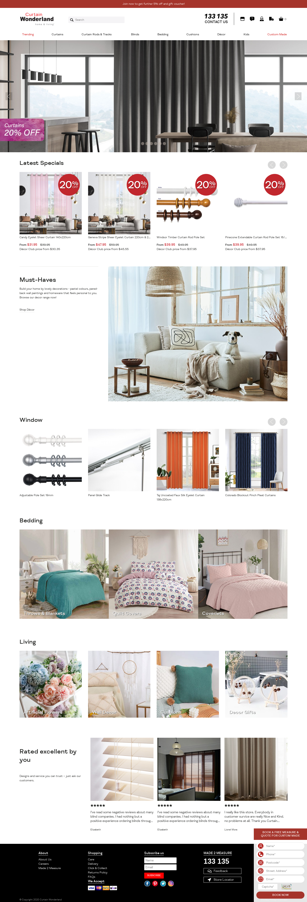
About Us (44, 859)
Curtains (57, 34)
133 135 (216, 861)
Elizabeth (95, 829)
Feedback (221, 871)
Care (91, 859)
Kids (246, 34)
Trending (28, 34)
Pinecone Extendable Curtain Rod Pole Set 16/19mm (256, 237)
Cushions (192, 34)
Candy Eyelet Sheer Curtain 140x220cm (45, 237)
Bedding (162, 34)
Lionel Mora (230, 829)
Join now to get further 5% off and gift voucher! (154, 4)
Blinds (135, 34)
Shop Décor (27, 309)
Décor (221, 34)
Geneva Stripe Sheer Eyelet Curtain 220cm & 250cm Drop (119, 237)
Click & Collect (97, 868)
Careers (43, 864)
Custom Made (277, 34)
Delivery (93, 864)
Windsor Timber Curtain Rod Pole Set (181, 237)
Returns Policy (97, 872)
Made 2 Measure (49, 868)
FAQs (91, 877)
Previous (9, 96)
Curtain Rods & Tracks (97, 34)
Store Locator (224, 880)
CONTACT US (216, 22)
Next (298, 96)
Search (73, 20)
